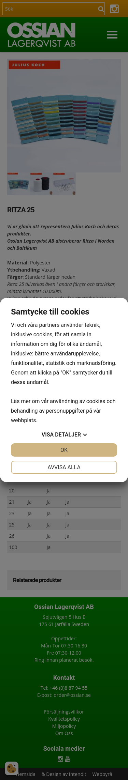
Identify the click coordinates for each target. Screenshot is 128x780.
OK (64, 450)
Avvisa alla (64, 467)
